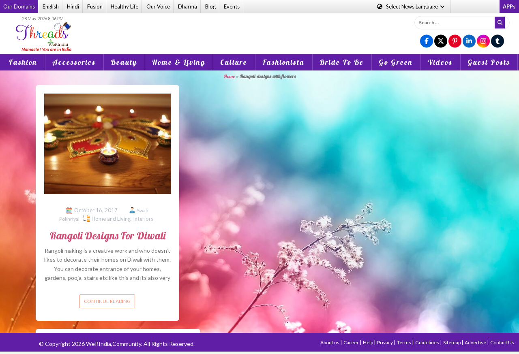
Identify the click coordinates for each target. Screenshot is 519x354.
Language (411, 6)
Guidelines (427, 342)
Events (232, 6)
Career (351, 342)
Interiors (143, 218)
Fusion (95, 6)
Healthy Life (124, 6)
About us (330, 342)
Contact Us (502, 342)
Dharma (187, 6)
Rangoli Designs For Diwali (107, 235)
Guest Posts (489, 62)
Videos (440, 62)
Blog (210, 6)
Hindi (73, 6)
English (51, 6)
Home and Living (111, 218)
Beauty (124, 62)
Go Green (396, 62)
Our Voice (158, 6)
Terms (404, 342)
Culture (233, 62)
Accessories (74, 62)
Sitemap (452, 342)
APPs (509, 6)
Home (229, 76)
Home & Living (178, 62)
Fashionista (283, 62)
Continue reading (107, 301)
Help (368, 342)
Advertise (476, 342)
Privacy (385, 342)
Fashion (23, 62)
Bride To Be (342, 62)
